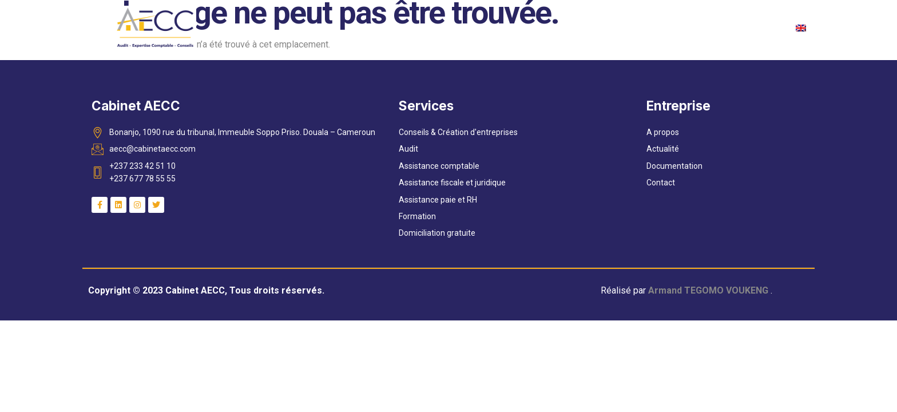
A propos (378, 27)
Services (444, 27)
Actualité (510, 27)
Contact (754, 27)
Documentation (586, 27)
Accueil (321, 27)
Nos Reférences (679, 27)
